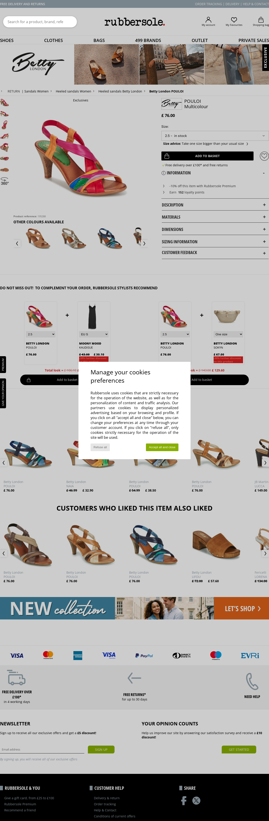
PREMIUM (3, 364)
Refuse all (100, 447)
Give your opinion (3, 393)
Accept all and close (162, 447)
